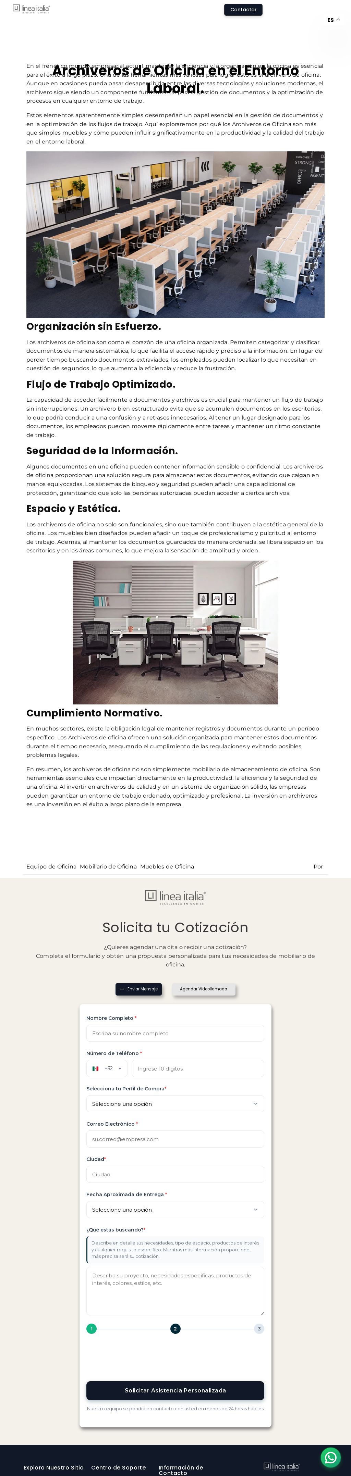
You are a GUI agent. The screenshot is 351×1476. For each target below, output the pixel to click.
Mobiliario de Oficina (108, 866)
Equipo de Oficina (51, 866)
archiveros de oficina (66, 524)
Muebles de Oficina (167, 866)
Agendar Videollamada (205, 989)
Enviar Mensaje (141, 989)
